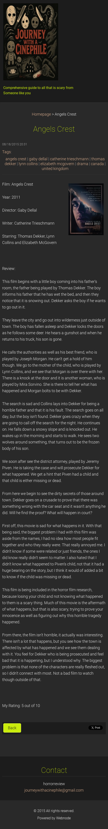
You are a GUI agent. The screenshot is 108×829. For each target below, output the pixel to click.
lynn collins (28, 164)
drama (82, 164)
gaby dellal (38, 159)
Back (12, 728)
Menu (96, 10)
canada (97, 164)
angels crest (15, 159)
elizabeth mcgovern (57, 164)
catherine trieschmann (69, 159)
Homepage (41, 114)
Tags (6, 152)
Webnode (63, 818)
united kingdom (55, 168)
